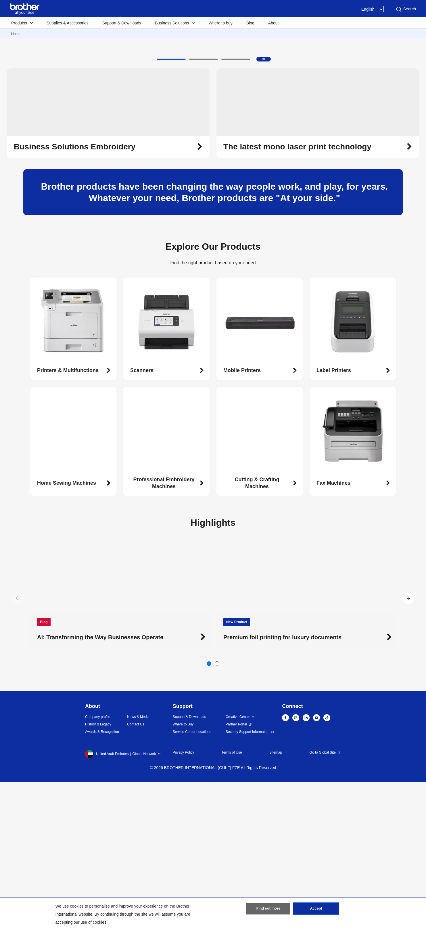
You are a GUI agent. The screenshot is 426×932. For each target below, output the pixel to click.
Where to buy (221, 23)
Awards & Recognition (102, 881)
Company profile (97, 866)
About (273, 23)
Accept (316, 910)
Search (405, 9)
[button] (171, 208)
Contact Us (135, 874)
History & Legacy (98, 874)
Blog (250, 23)
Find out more (268, 910)
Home (15, 34)
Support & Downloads (121, 23)
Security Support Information (247, 881)
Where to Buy (183, 874)
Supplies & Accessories (68, 23)
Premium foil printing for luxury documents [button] (282, 787)
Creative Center (238, 866)
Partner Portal (236, 874)
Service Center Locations (192, 881)
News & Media (138, 866)
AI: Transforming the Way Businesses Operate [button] (100, 787)
